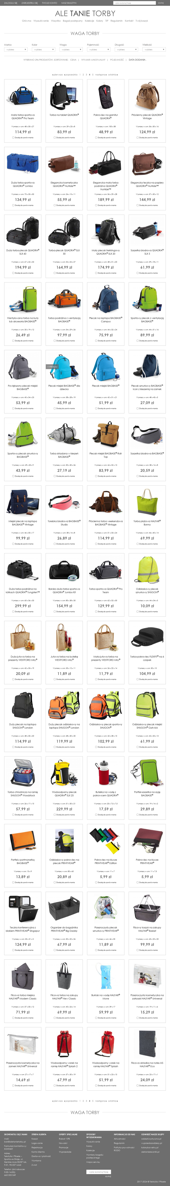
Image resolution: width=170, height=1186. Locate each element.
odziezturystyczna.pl (151, 1138)
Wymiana (36, 1160)
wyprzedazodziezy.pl (151, 1143)
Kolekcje (89, 20)
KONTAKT (8, 1148)
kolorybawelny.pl (149, 1147)
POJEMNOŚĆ (117, 59)
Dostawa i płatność (41, 1156)
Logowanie (37, 1143)
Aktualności (119, 1138)
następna (101, 74)
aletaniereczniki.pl (150, 1151)
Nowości (63, 1143)
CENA (73, 59)
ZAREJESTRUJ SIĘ (30, 2)
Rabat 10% (64, 1138)
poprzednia (70, 74)
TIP (106, 20)
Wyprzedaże (65, 1151)
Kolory (99, 20)
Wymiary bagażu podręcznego (94, 1156)
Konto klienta (38, 1151)
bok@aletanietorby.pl (15, 1141)
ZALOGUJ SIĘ (10, 2)
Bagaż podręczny (73, 20)
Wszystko (56, 20)
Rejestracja (37, 1147)
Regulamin (117, 20)
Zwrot (34, 1164)
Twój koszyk (142, 20)
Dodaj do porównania (24, 137)
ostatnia (113, 74)
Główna (26, 20)
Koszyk (35, 1138)
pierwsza (57, 74)
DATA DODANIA (137, 59)
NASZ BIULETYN (68, 2)
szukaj (161, 3)
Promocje (63, 1147)
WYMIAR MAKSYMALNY (93, 59)
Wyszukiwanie (41, 20)
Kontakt (129, 20)
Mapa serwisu (93, 1162)
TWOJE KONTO (49, 2)
